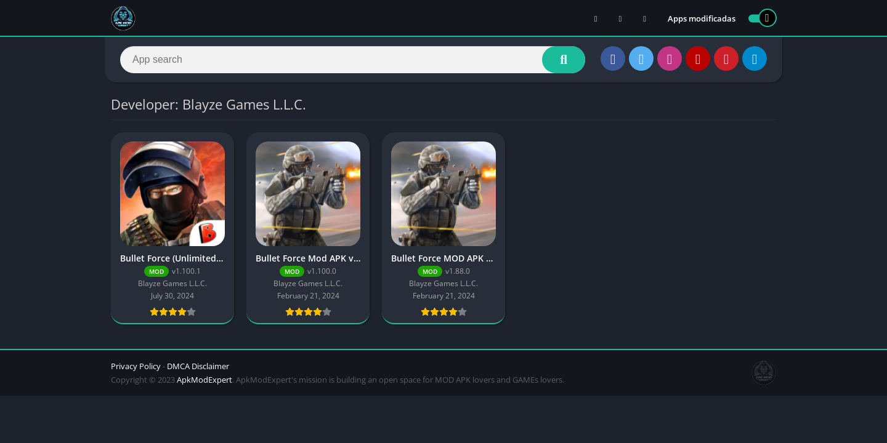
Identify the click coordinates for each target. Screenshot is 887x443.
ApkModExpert (204, 379)
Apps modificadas (701, 18)
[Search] (352, 59)
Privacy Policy (136, 366)
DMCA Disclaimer (198, 366)
